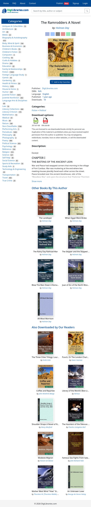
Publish (62, 3)
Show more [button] (37, 181)
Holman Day (62, 27)
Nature (5, 123)
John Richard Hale (77, 461)
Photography (8, 137)
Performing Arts (9, 129)
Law (4, 106)
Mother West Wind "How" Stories (46, 491)
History (5, 86)
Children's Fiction (10, 52)
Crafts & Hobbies (9, 60)
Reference (6, 149)
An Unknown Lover (75, 491)
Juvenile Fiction (9, 94)
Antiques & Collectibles (12, 26)
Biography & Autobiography (14, 37)
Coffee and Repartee (45, 390)
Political (42, 110)
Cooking (6, 57)
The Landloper (45, 218)
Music (5, 120)
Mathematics (8, 114)
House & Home (9, 89)
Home (6, 3)
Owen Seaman (76, 360)
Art (3, 32)
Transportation (9, 174)
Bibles (5, 34)
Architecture (7, 29)
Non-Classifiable (9, 126)
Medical (5, 117)
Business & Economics (12, 46)
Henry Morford (46, 427)
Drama (5, 63)
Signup (76, 3)
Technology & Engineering (14, 169)
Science (5, 155)
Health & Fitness (9, 83)
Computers (7, 54)
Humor (5, 92)
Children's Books (9, 49)
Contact (32, 3)
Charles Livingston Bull (77, 427)
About (22, 3)
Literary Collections (10, 109)
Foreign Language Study (13, 74)
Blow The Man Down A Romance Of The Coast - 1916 (55, 285)
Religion (6, 152)
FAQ (14, 3)
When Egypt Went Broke (76, 218)
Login (85, 3)
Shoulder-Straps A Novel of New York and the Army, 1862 (57, 424)
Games (5, 77)
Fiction (5, 72)
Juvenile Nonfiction (10, 97)
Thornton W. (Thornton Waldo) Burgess (48, 494)
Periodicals (7, 132)
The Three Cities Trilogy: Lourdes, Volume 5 (51, 357)
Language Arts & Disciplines (14, 100)
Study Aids (7, 166)
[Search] (58, 11)
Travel (5, 177)
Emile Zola (46, 360)
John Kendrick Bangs (46, 394)
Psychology (7, 146)
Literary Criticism (9, 112)
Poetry (5, 140)
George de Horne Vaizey (77, 494)
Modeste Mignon (45, 458)
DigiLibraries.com (50, 88)
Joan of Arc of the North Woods (76, 285)
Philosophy (7, 135)
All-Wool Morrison (46, 318)
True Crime (7, 180)
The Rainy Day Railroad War (45, 251)
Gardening (7, 80)
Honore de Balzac (46, 461)
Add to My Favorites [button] (60, 82)
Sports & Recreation (11, 163)
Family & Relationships (12, 69)
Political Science (9, 143)
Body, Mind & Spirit (10, 43)
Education (6, 66)
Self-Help (6, 157)
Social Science (8, 160)
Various (77, 394)
